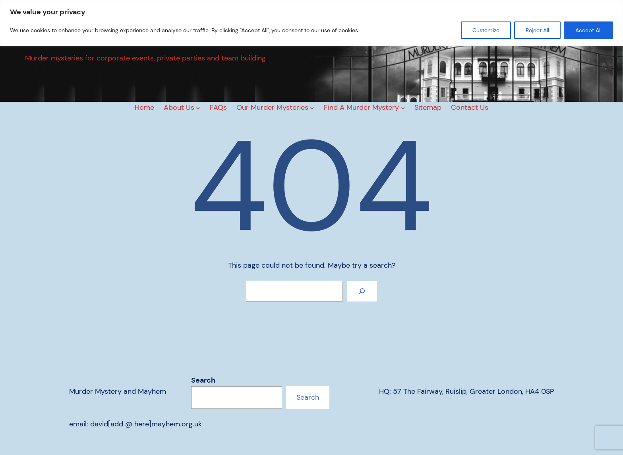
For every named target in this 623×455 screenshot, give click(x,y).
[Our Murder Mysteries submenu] (312, 107)
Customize (485, 30)
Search (203, 380)
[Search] (362, 291)
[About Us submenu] (198, 107)
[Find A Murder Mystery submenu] (403, 107)
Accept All (588, 30)
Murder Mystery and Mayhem (117, 391)
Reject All (537, 30)
